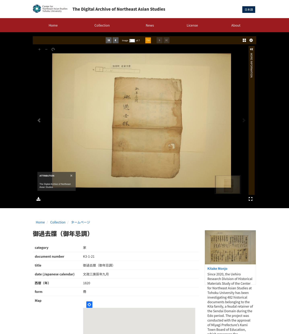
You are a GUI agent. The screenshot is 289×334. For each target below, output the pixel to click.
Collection (102, 25)
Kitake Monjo (217, 268)
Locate (89, 304)
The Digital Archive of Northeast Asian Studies (118, 9)
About (235, 25)
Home (53, 25)
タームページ (80, 222)
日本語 (249, 9)
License (192, 25)
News (150, 25)
